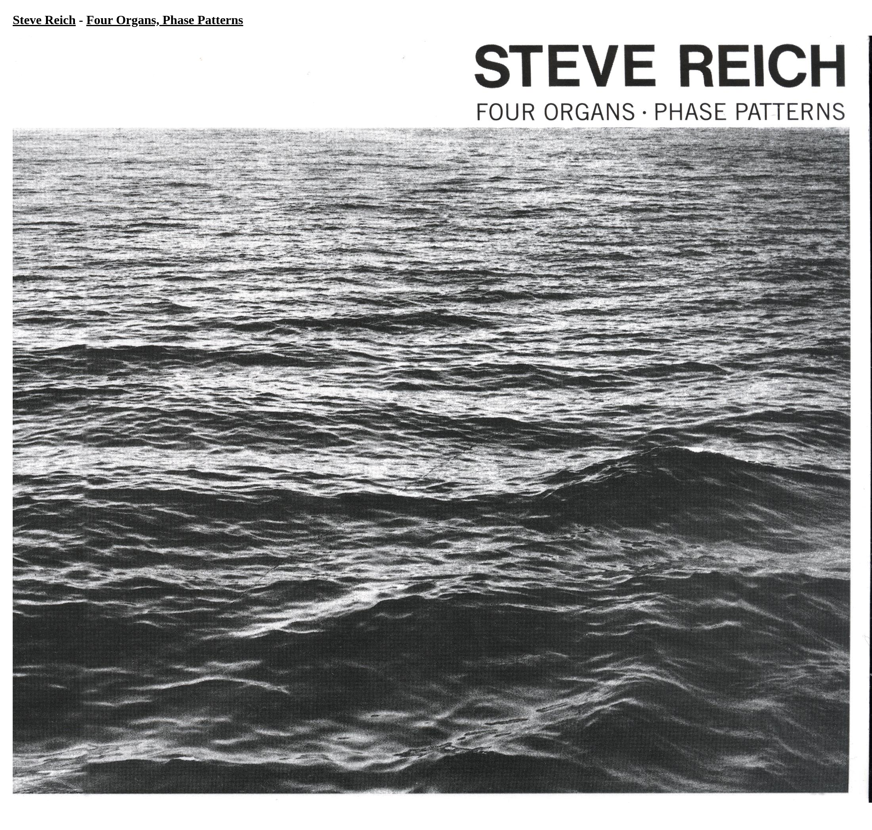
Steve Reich (44, 20)
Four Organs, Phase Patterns (164, 20)
